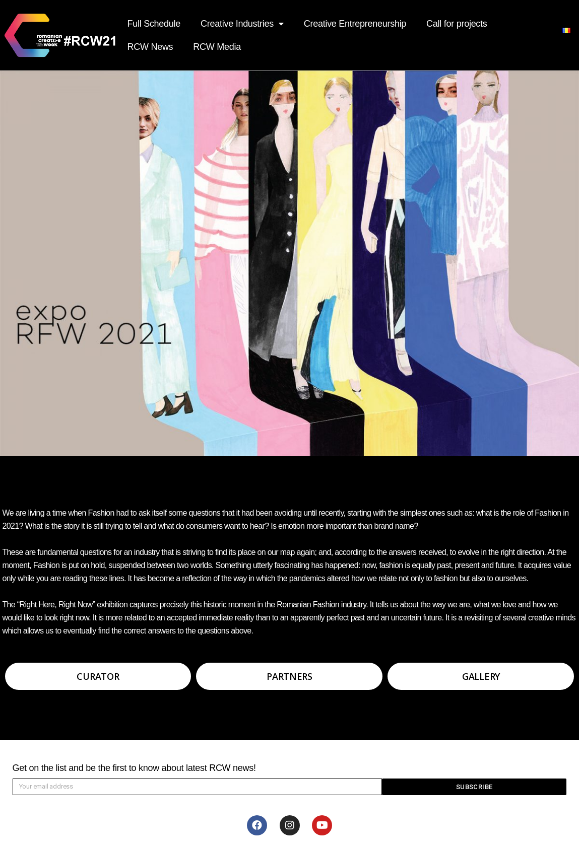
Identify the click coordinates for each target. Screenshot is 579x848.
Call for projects (456, 24)
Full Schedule (154, 24)
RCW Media (217, 47)
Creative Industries (242, 24)
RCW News (150, 47)
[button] (98, 676)
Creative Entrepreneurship (355, 24)
